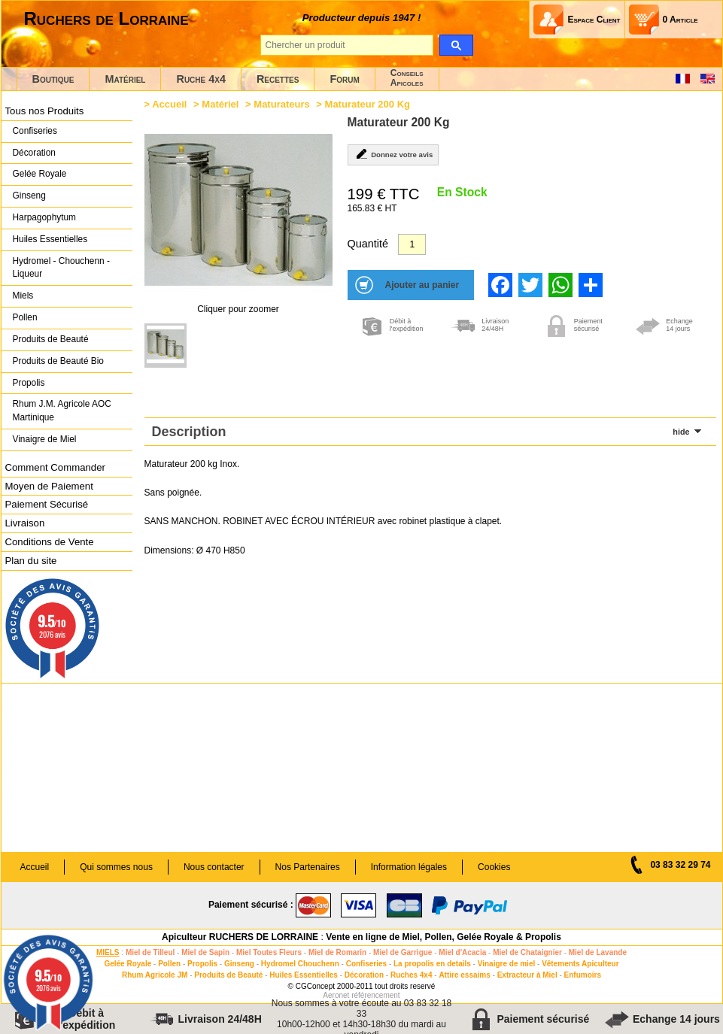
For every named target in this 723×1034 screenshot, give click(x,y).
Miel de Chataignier (527, 952)
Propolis (29, 383)
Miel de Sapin (205, 952)
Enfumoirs (582, 975)
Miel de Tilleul (150, 952)
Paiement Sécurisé (47, 504)
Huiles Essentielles (50, 239)
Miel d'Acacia (462, 952)
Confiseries (35, 131)
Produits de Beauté (51, 339)
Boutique (53, 79)
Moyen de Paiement (49, 486)
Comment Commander (55, 467)
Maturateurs (281, 104)
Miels (23, 295)
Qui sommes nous (116, 867)
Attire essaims (464, 975)
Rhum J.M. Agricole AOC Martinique (62, 411)
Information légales (409, 867)
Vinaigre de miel (507, 964)
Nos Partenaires (307, 867)
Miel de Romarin (337, 952)
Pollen (25, 317)
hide (681, 431)
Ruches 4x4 (411, 975)
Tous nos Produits (44, 111)
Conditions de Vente (49, 541)
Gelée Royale (40, 173)
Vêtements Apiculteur (580, 964)
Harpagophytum (45, 217)
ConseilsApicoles (407, 78)
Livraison (25, 523)
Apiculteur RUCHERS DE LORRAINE (240, 937)
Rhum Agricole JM (154, 975)
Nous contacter (214, 867)
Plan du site (31, 560)
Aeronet (336, 995)
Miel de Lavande (598, 952)
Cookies (494, 867)
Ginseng (29, 195)
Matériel (125, 79)
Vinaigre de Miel (45, 439)
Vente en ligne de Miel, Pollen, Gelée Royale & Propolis (443, 937)
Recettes (278, 79)
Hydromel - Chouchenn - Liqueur (61, 268)
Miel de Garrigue (402, 952)
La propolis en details (432, 964)
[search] (456, 45)
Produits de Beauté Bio (58, 361)
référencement (375, 995)
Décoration (34, 152)
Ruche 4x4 (200, 79)
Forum (344, 79)
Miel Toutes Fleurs (269, 952)
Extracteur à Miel (527, 975)
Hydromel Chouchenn (300, 964)
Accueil (169, 104)
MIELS (108, 952)
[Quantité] (412, 244)
